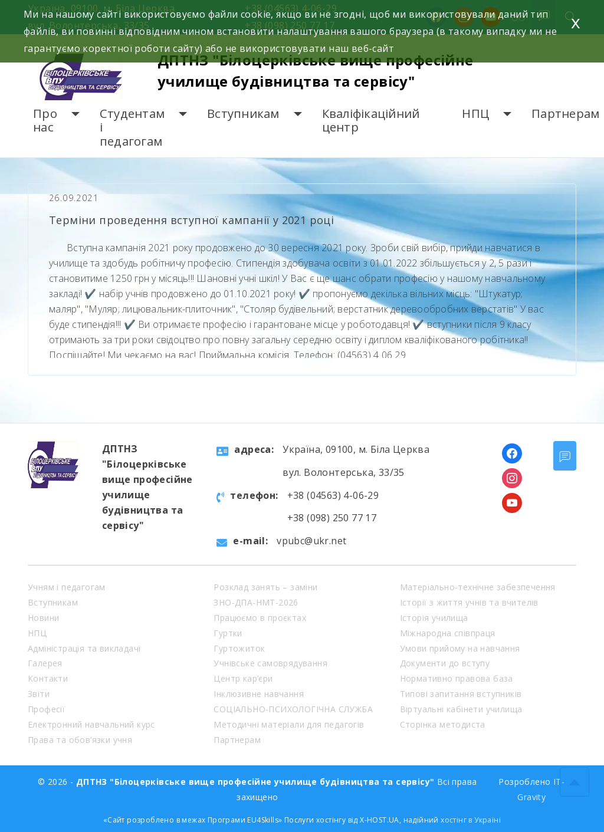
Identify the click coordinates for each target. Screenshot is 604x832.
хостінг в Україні (471, 820)
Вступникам (243, 113)
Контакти (48, 678)
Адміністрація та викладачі (84, 648)
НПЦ (475, 113)
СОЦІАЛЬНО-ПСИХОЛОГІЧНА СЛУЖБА (293, 709)
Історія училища (434, 617)
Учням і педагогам (67, 587)
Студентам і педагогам (132, 127)
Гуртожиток (239, 648)
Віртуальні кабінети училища (461, 709)
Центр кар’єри (243, 678)
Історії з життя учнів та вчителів (469, 602)
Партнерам (565, 113)
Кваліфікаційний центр (371, 120)
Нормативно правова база (456, 678)
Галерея (45, 663)
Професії (46, 709)
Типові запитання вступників (461, 693)
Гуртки (228, 633)
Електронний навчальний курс (91, 724)
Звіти (39, 693)
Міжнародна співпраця (447, 633)
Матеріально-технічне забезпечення (478, 587)
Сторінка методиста (442, 724)
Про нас (45, 120)
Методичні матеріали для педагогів (289, 724)
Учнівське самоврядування (270, 663)
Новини (43, 617)
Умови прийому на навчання (460, 648)
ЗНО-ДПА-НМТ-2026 (256, 602)
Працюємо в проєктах (260, 617)
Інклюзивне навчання (259, 693)
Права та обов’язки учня (80, 739)
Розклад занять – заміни (265, 587)
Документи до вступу (445, 663)
